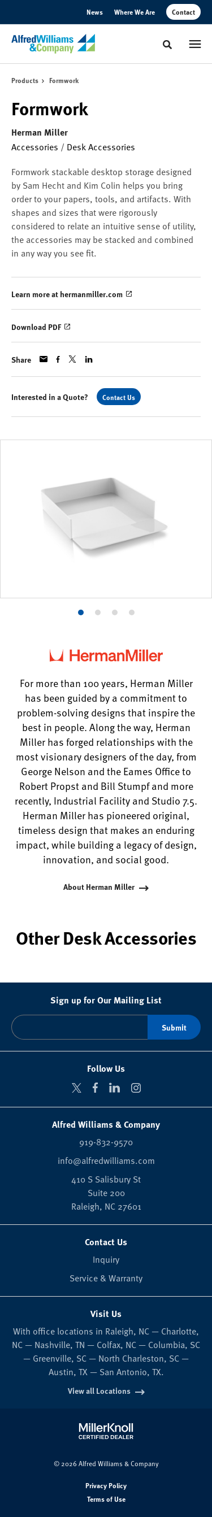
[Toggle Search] (167, 44)
